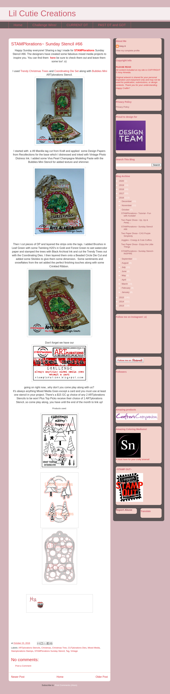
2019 (122, 185)
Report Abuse (124, 509)
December (127, 201)
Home (18, 25)
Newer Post (18, 676)
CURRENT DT (77, 25)
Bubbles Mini (99, 71)
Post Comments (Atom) (66, 685)
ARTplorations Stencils (29, 647)
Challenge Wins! (44, 25)
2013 (122, 305)
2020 (122, 181)
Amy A (122, 46)
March (125, 284)
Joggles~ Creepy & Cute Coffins (136, 240)
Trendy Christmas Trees (34, 71)
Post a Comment (23, 666)
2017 (122, 193)
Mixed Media (94, 647)
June (124, 271)
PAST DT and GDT (112, 25)
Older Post (102, 676)
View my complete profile (128, 50)
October (126, 209)
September (127, 259)
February (126, 288)
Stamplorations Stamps (22, 651)
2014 (122, 301)
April (124, 279)
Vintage (74, 651)
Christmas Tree (59, 647)
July (124, 267)
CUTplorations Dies (77, 647)
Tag (67, 651)
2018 (122, 189)
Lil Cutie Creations (42, 13)
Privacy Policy (122, 107)
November (127, 205)
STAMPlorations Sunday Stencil (49, 651)
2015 (122, 297)
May (124, 275)
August (125, 263)
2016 (122, 197)
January (126, 292)
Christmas (46, 647)
